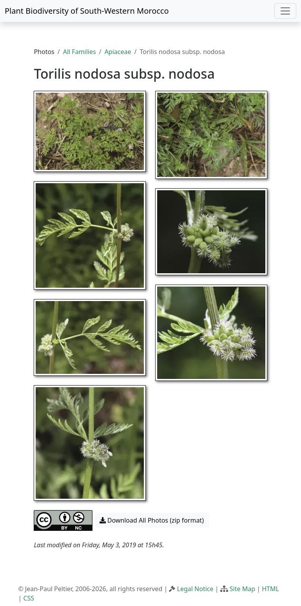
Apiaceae (118, 51)
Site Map (242, 588)
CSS (28, 598)
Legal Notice (195, 588)
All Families (79, 51)
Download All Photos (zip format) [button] (152, 520)
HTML (270, 588)
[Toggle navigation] (285, 11)
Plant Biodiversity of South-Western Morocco (87, 10)
